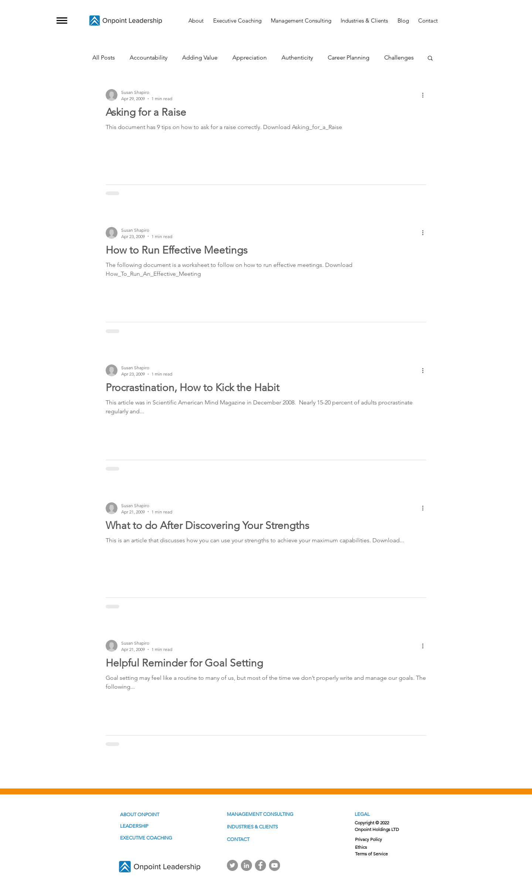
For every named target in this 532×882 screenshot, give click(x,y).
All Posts (103, 57)
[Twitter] (232, 865)
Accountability (148, 57)
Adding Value (200, 57)
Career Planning (348, 57)
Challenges (399, 57)
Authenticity (297, 57)
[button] (62, 20)
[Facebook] (260, 865)
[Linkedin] (246, 865)
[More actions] (425, 95)
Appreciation (249, 57)
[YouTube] (274, 865)
